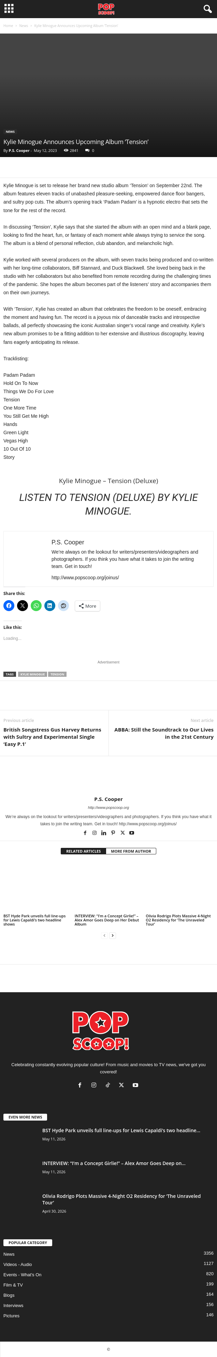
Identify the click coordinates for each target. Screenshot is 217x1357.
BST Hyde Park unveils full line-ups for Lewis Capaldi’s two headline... (121, 1130)
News (23, 25)
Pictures (11, 1315)
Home (8, 25)
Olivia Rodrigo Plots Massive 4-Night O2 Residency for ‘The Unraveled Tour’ (178, 920)
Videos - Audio (17, 1264)
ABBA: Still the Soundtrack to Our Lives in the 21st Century (164, 733)
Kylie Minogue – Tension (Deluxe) (108, 480)
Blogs (9, 1295)
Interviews (13, 1305)
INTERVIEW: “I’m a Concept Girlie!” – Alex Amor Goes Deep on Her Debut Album (107, 920)
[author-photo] (108, 776)
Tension (57, 674)
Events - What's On (22, 1274)
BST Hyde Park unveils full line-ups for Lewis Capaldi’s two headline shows (34, 920)
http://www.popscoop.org (108, 807)
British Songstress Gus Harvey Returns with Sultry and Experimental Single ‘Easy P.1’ (52, 736)
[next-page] (112, 935)
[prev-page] (104, 935)
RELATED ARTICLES (83, 851)
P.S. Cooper (19, 150)
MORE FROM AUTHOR (131, 851)
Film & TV (13, 1285)
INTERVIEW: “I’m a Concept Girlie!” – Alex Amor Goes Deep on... (114, 1163)
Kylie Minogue (32, 674)
